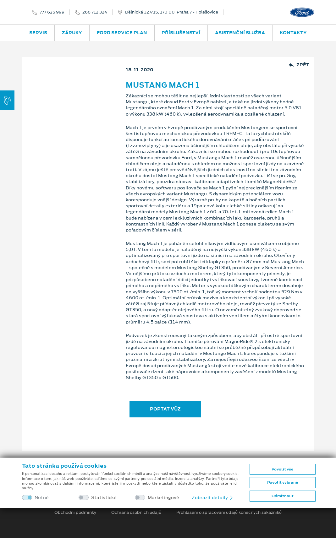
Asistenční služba (240, 33)
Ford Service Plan (122, 33)
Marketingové (163, 498)
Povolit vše (282, 469)
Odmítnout (283, 495)
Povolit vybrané (282, 482)
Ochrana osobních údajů (136, 512)
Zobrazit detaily (213, 497)
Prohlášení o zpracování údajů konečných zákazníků (229, 512)
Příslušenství (181, 33)
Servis (38, 33)
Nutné (42, 498)
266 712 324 (94, 12)
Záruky (72, 33)
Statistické (104, 498)
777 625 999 (52, 12)
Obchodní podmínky (75, 512)
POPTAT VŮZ (165, 409)
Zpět (299, 65)
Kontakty (293, 33)
